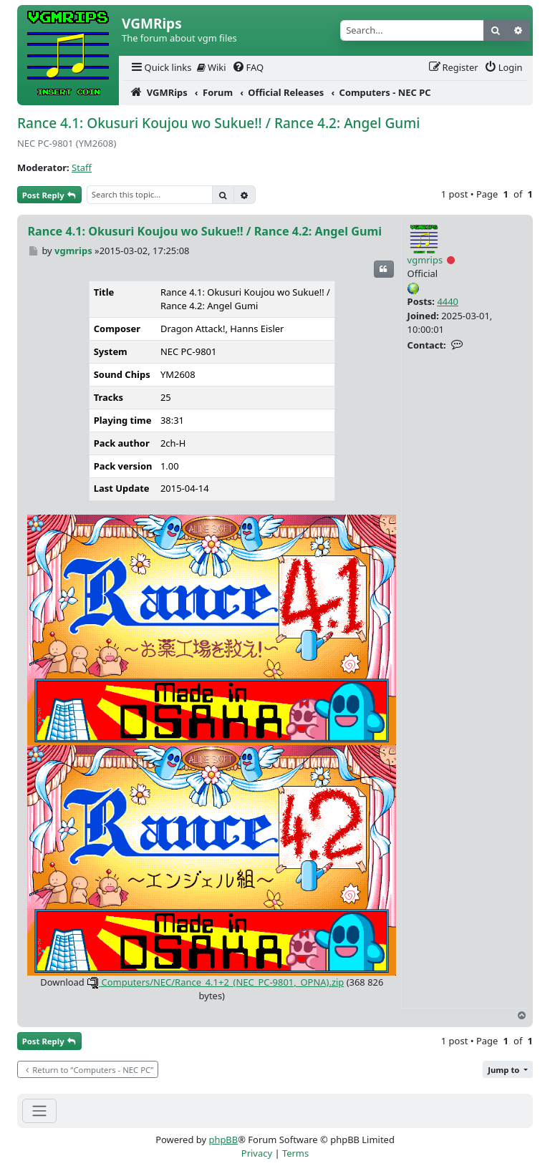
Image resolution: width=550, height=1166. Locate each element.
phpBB (223, 1139)
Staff (82, 167)
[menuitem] (160, 67)
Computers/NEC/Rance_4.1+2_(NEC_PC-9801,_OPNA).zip (215, 982)
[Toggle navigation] (39, 1110)
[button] (508, 1070)
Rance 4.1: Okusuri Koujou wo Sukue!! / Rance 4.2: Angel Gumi (218, 123)
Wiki (211, 67)
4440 (447, 301)
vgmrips (425, 259)
